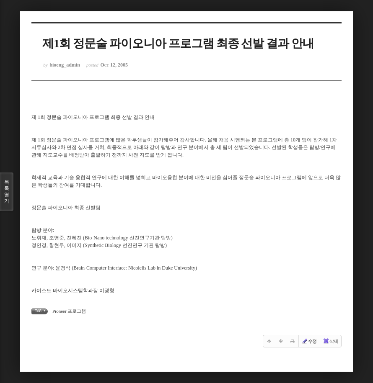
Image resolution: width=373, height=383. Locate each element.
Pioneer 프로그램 (69, 311)
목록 (6, 191)
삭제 (330, 341)
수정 (308, 341)
